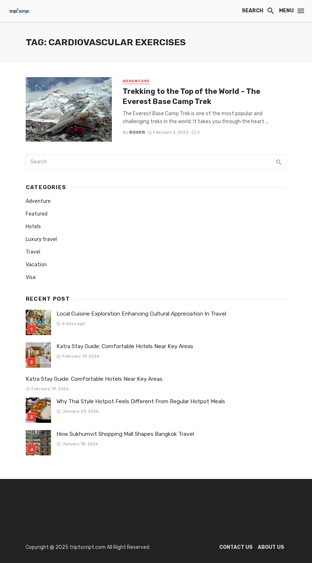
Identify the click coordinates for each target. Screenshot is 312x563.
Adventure (136, 81)
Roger (137, 132)
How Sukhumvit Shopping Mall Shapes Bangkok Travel (125, 434)
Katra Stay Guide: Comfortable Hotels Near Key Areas (124, 346)
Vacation (36, 265)
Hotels (33, 227)
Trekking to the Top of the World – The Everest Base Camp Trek (191, 96)
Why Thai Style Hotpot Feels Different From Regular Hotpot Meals (140, 401)
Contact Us (236, 547)
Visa (30, 277)
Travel (33, 252)
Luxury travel (41, 239)
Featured (36, 214)
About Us (271, 547)
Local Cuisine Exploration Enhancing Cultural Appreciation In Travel (141, 313)
